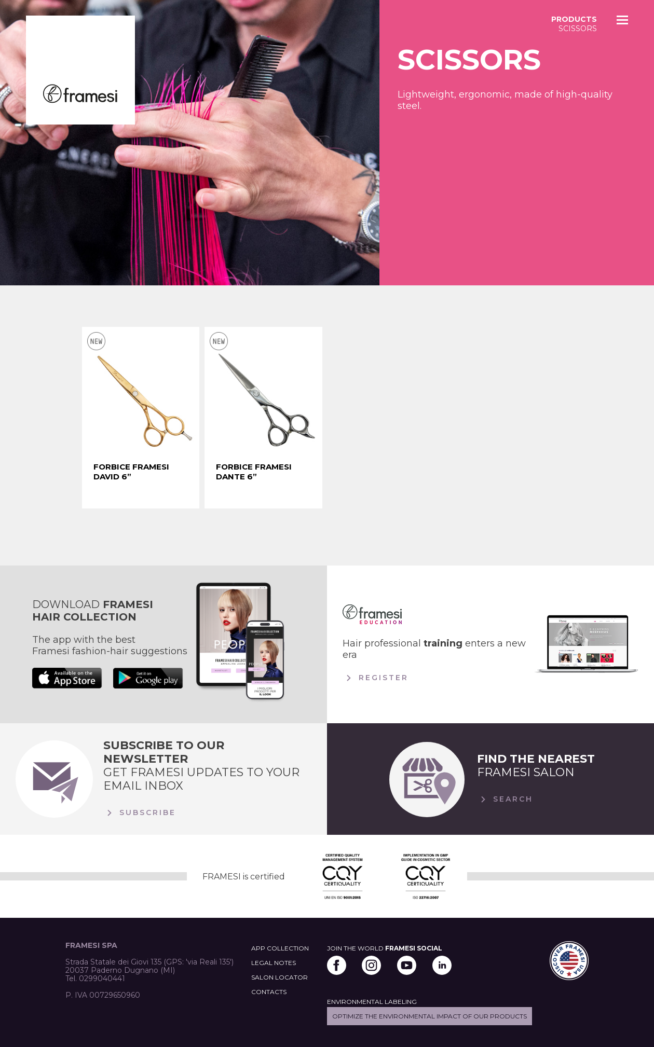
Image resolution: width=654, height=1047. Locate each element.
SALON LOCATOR (279, 977)
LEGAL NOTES (273, 963)
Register (375, 678)
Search (505, 799)
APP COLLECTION (280, 948)
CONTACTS (269, 992)
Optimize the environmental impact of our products (429, 1016)
